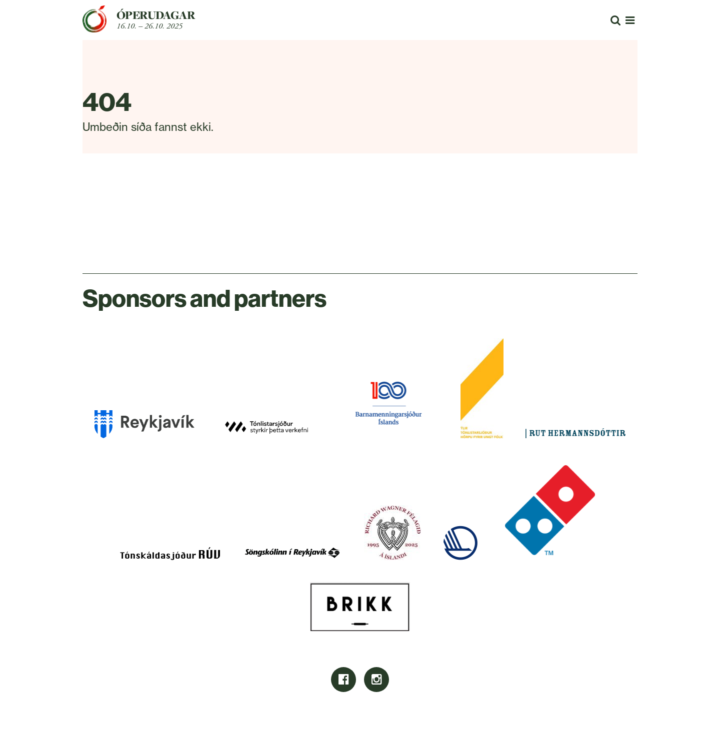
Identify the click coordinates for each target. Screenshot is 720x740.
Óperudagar (155, 15)
